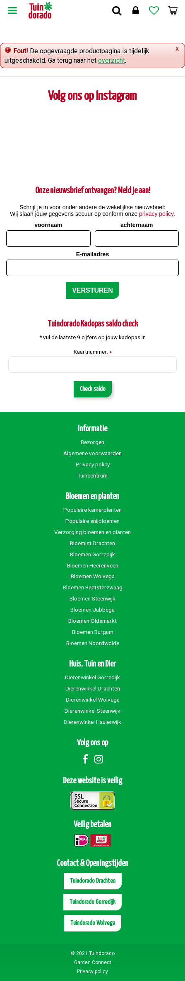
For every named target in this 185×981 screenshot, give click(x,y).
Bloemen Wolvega (93, 576)
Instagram (99, 759)
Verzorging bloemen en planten (92, 532)
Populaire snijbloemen (92, 521)
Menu (12, 10)
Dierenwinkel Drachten (92, 688)
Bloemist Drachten (92, 543)
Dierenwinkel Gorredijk (92, 677)
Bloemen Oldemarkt (92, 620)
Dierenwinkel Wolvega (93, 699)
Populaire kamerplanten (92, 509)
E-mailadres (92, 254)
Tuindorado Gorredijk (92, 902)
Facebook (85, 759)
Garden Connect (92, 962)
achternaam (136, 225)
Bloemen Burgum (92, 632)
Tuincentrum (92, 475)
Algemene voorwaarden (92, 453)
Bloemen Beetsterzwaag (93, 587)
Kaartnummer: (93, 352)
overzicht (111, 60)
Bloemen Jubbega (92, 609)
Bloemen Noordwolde (92, 643)
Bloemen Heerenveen (92, 565)
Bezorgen (92, 442)
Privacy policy (93, 464)
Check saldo (93, 389)
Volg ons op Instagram (92, 96)
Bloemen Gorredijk (92, 554)
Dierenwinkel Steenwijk (92, 710)
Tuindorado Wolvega (92, 923)
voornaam (48, 225)
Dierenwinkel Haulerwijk (92, 722)
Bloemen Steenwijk (92, 598)
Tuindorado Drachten (92, 881)
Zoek (117, 10)
